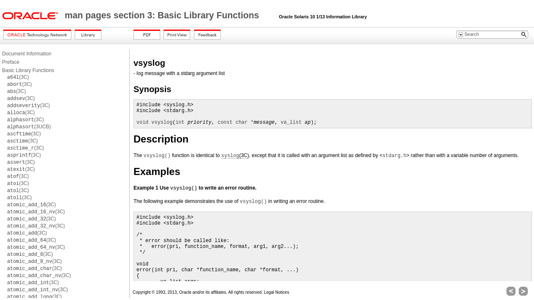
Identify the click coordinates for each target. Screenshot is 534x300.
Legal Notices (277, 292)
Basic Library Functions (28, 70)
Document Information (26, 54)
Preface (10, 62)
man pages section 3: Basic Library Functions (163, 15)
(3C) (18, 77)
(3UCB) (29, 127)
